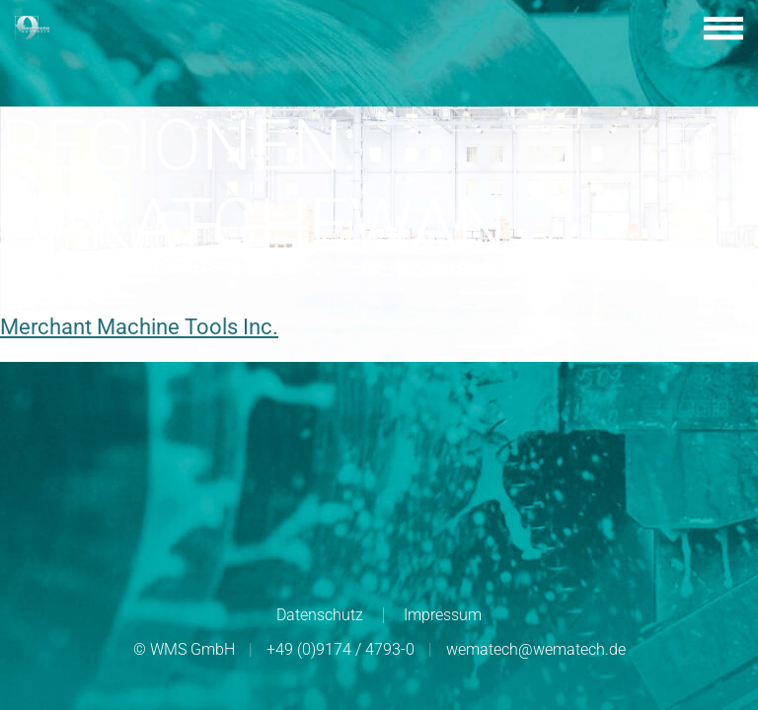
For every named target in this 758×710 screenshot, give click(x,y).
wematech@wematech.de (536, 649)
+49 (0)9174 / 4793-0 (340, 649)
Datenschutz (319, 614)
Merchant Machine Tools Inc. (139, 327)
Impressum (443, 614)
